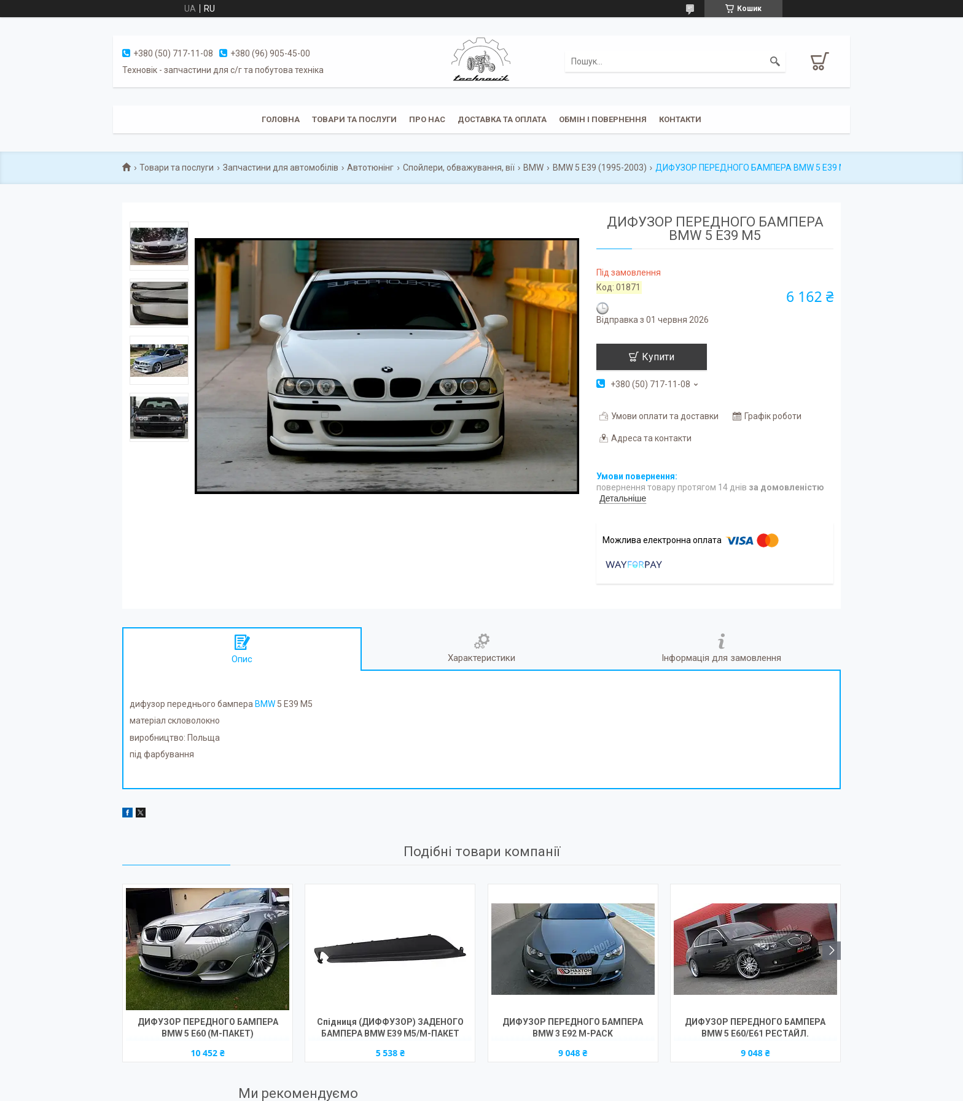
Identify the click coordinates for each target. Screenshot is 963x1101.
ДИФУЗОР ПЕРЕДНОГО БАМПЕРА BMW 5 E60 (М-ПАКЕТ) (208, 1027)
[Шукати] (775, 61)
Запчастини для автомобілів (280, 167)
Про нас (427, 119)
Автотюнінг (370, 167)
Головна (281, 119)
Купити (658, 357)
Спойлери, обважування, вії (459, 167)
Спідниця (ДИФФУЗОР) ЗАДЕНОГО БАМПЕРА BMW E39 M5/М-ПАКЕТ (390, 1027)
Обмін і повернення (603, 119)
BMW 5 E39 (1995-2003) (600, 167)
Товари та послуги (354, 119)
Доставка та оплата (502, 119)
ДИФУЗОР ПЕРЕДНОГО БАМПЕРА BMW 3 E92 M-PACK (572, 1027)
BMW (533, 167)
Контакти (680, 119)
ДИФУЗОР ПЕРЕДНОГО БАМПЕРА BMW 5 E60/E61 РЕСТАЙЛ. (755, 1027)
